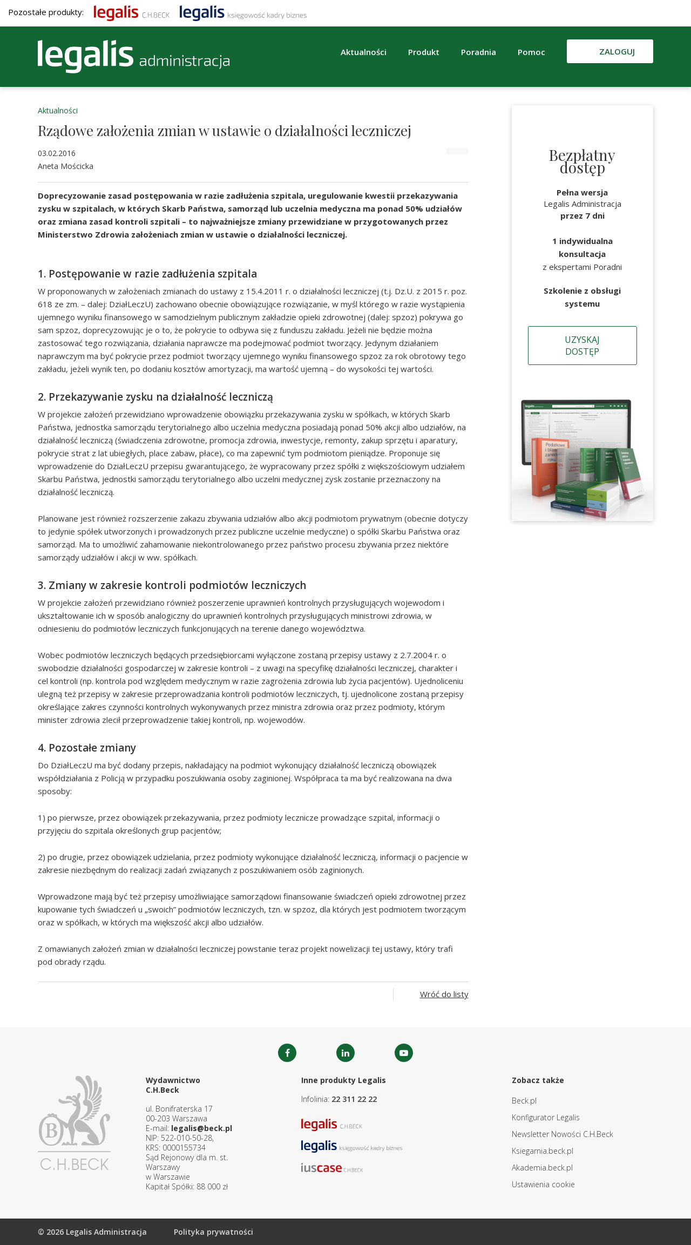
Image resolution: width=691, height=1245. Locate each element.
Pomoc (531, 51)
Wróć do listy (444, 994)
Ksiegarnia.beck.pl (542, 1151)
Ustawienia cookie (543, 1184)
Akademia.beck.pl (542, 1167)
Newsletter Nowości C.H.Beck (562, 1134)
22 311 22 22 (354, 1099)
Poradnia (478, 51)
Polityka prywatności (213, 1232)
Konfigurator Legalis (546, 1117)
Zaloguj (617, 51)
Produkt (423, 51)
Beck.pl (524, 1100)
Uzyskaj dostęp (582, 345)
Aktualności (364, 51)
